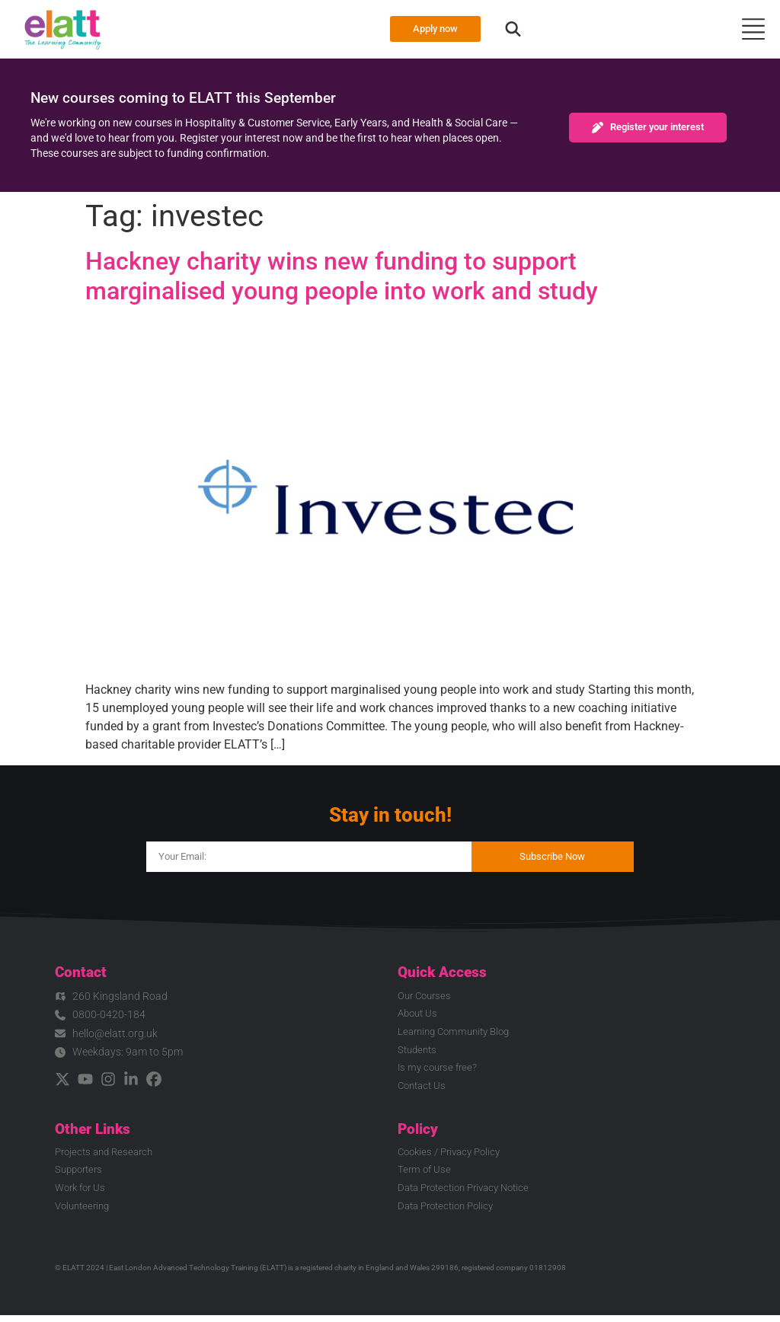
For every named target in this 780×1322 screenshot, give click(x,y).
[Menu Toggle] (753, 29)
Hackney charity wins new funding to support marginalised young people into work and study (341, 276)
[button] (517, 29)
